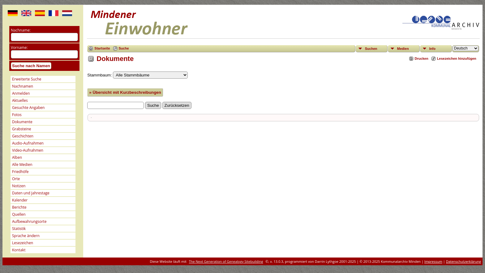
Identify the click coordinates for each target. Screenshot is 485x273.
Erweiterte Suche (26, 79)
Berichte (19, 207)
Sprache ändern (26, 235)
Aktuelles (20, 100)
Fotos (17, 114)
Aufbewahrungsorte (29, 221)
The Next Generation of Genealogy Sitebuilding (226, 261)
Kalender (20, 200)
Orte (16, 178)
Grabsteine (21, 129)
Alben (17, 157)
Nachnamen (22, 86)
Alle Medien (22, 164)
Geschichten (22, 136)
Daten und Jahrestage (30, 193)
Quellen (19, 214)
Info (432, 48)
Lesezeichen (22, 242)
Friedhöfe (20, 171)
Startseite (102, 48)
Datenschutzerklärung (463, 261)
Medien (403, 48)
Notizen (18, 185)
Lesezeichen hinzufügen (456, 58)
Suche (124, 48)
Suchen (371, 48)
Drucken (421, 58)
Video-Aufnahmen (27, 150)
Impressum (433, 261)
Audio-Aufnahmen (28, 143)
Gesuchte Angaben (28, 107)
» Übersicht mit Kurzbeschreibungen (125, 92)
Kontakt (18, 250)
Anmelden (21, 93)
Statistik (19, 228)
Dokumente (22, 121)
